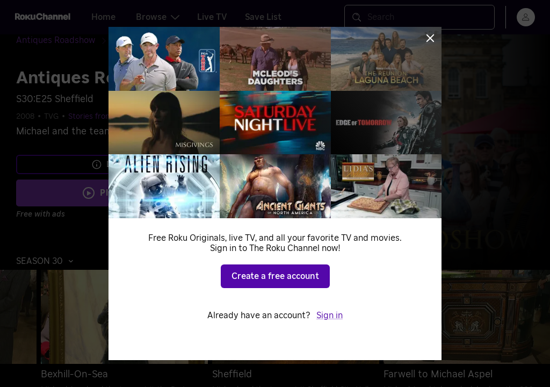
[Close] (430, 38)
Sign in (329, 315)
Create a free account (275, 276)
